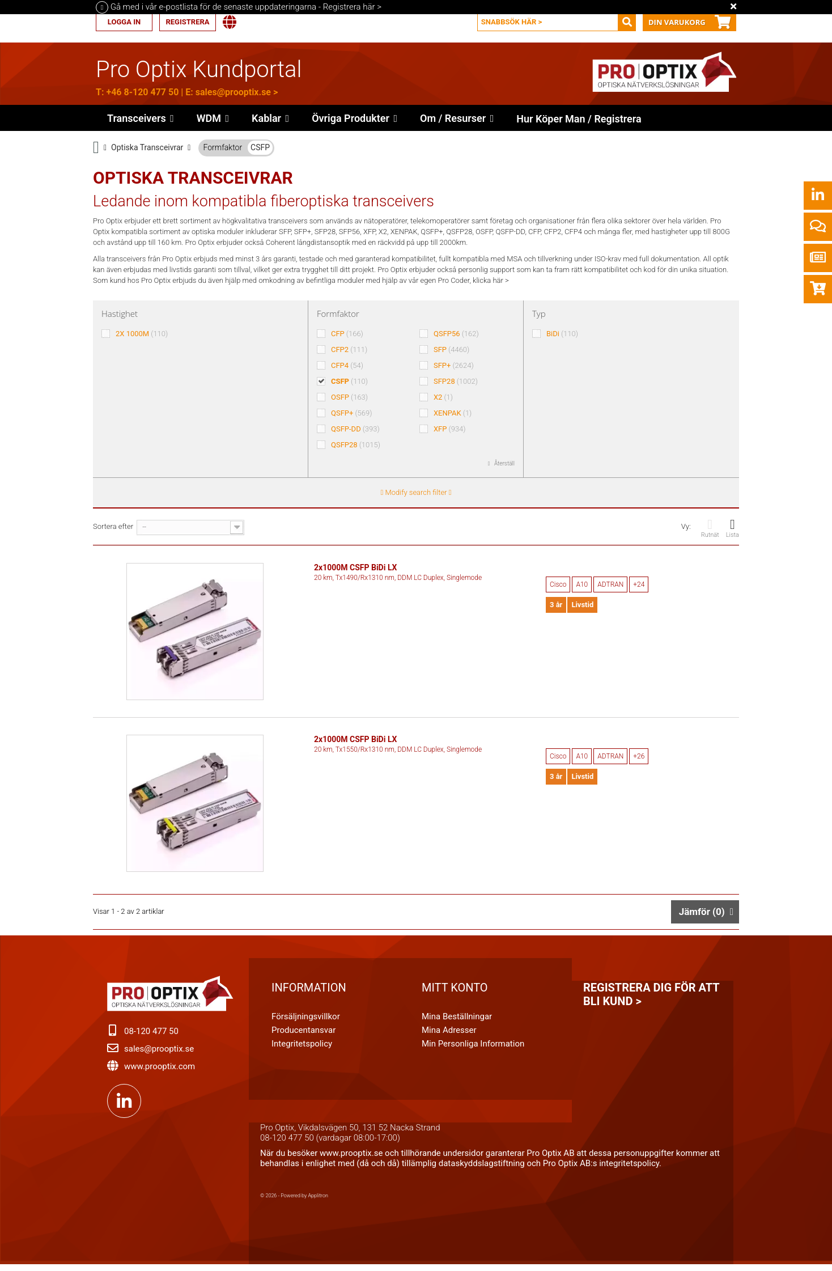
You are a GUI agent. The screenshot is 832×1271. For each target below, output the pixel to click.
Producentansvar (303, 1034)
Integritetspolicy (301, 1048)
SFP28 (456, 381)
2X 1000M (142, 333)
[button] (354, 118)
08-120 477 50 (151, 1036)
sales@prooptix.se (233, 92)
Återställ (504, 463)
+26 (638, 758)
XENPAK (453, 413)
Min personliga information (473, 1048)
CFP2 (349, 349)
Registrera (187, 22)
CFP (347, 333)
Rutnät (710, 528)
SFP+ (454, 365)
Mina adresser (449, 1034)
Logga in (124, 22)
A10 (582, 584)
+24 (638, 584)
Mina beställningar (457, 1021)
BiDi (562, 333)
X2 (443, 397)
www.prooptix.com (159, 1071)
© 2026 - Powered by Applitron (294, 1200)
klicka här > (491, 280)
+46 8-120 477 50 (142, 92)
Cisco (558, 584)
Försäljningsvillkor (305, 1021)
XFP (450, 429)
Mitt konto (455, 992)
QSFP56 (456, 333)
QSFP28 (355, 444)
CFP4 (347, 365)
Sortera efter (113, 526)
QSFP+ (351, 413)
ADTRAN (610, 584)
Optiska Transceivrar (147, 147)
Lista (732, 528)
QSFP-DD (355, 429)
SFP (451, 349)
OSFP (349, 397)
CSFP (260, 147)
